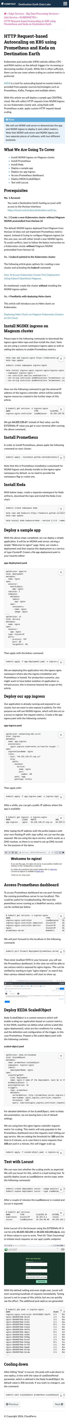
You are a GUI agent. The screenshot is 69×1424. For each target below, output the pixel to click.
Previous (12, 1404)
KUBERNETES (28, 17)
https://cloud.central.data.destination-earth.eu (32, 210)
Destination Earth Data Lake (34, 4)
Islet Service (10, 17)
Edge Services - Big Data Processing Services (33, 13)
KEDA (7, 83)
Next (59, 1404)
